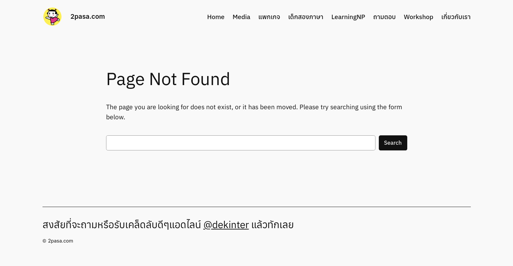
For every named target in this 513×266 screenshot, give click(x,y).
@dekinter (226, 224)
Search (393, 142)
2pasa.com (88, 16)
